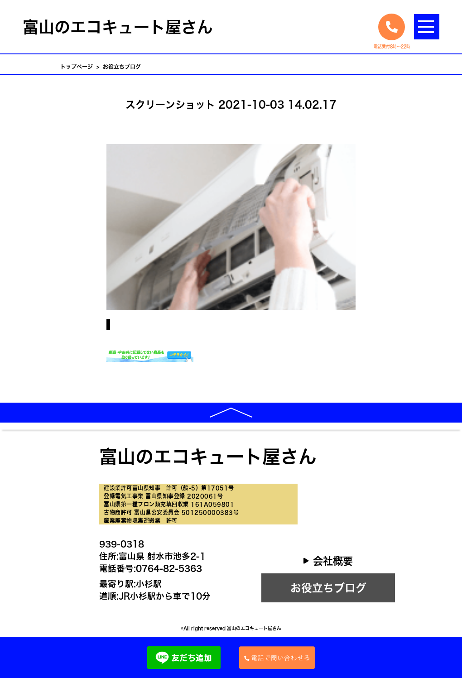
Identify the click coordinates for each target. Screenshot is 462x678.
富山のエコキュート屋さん (118, 27)
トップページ (76, 66)
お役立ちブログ (328, 587)
